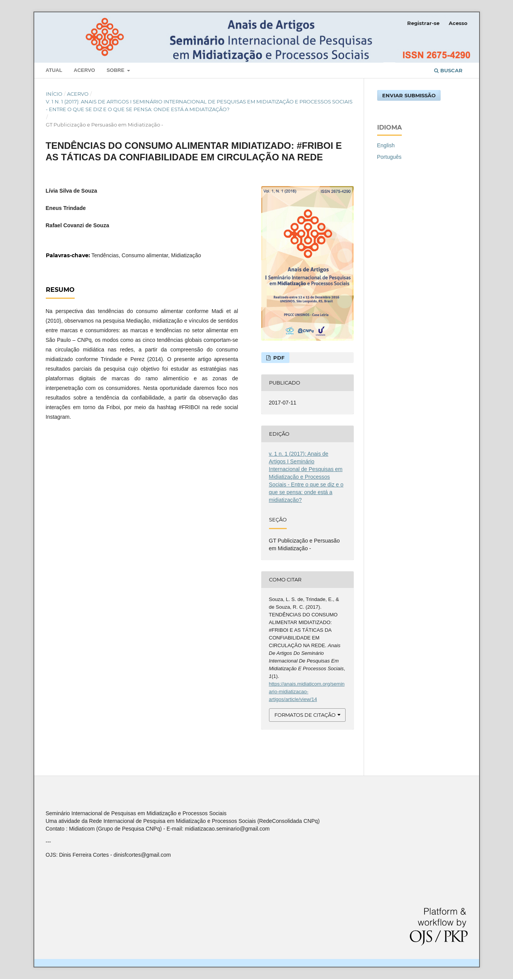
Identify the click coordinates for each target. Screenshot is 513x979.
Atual (54, 70)
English (386, 145)
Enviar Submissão (409, 95)
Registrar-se (423, 23)
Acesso (458, 23)
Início (54, 94)
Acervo (84, 70)
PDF (278, 358)
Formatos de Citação (305, 715)
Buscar (448, 70)
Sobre (116, 70)
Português (389, 157)
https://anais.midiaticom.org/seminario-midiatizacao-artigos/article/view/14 (307, 691)
